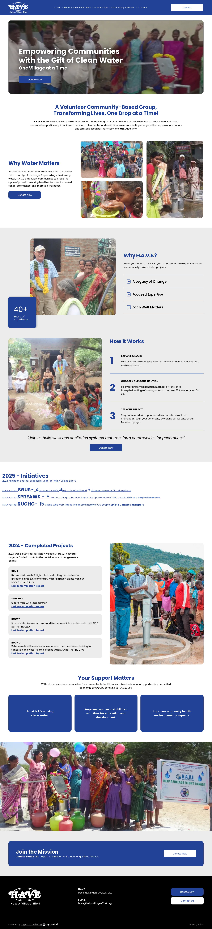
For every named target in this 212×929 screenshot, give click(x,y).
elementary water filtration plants (111, 490)
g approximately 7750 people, (109, 497)
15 (42, 504)
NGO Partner (10, 490)
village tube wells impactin (76, 497)
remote (55, 497)
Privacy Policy (197, 924)
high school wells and (74, 490)
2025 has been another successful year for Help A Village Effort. (39, 480)
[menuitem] (58, 7)
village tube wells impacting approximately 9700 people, (78, 504)
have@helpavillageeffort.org (95, 903)
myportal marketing (31, 924)
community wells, (49, 490)
